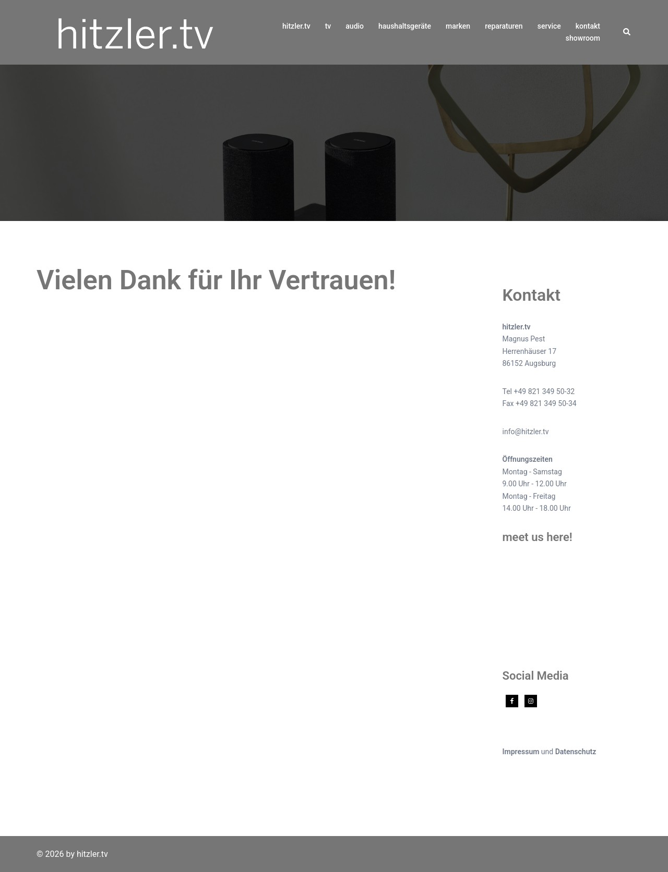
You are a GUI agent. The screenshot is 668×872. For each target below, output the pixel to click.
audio (354, 26)
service (549, 26)
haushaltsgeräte (404, 26)
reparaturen (504, 26)
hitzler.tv (296, 26)
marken (458, 26)
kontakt (588, 26)
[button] (627, 32)
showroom (583, 38)
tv (328, 26)
